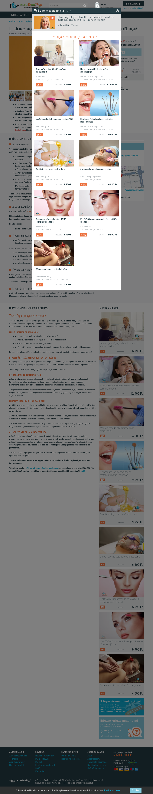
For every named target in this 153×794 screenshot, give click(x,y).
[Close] (117, 10)
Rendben (135, 790)
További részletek (112, 790)
